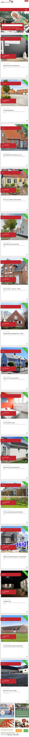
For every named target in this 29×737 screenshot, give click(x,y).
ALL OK (25, 730)
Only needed (19, 730)
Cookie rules (9, 734)
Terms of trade (16, 734)
